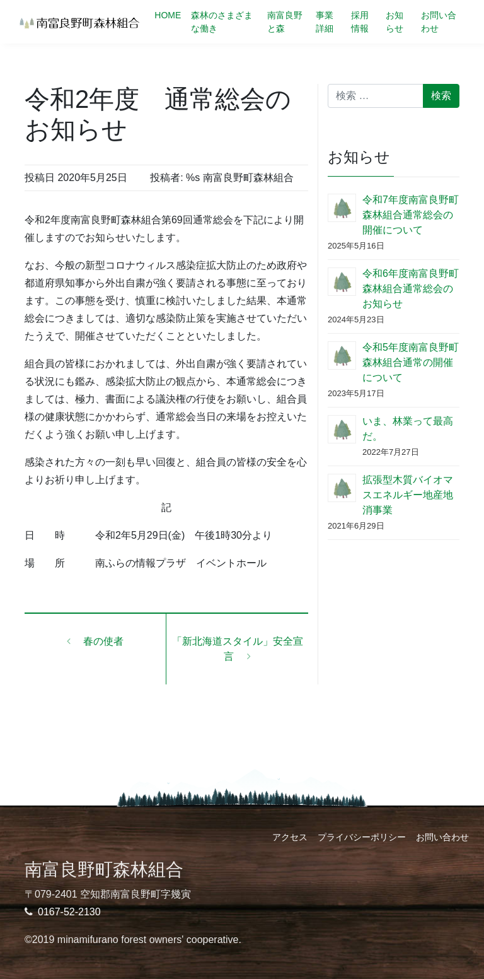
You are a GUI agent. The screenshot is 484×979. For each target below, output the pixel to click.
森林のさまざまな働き (222, 21)
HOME (167, 15)
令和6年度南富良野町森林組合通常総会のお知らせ (410, 288)
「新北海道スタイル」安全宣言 (237, 649)
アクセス (290, 837)
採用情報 (360, 21)
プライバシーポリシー (362, 837)
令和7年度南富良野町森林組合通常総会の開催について (410, 214)
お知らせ (394, 21)
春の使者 (95, 641)
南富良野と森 (284, 21)
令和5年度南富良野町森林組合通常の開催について (410, 362)
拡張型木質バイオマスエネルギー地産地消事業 (407, 494)
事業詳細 (324, 21)
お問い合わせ (438, 21)
